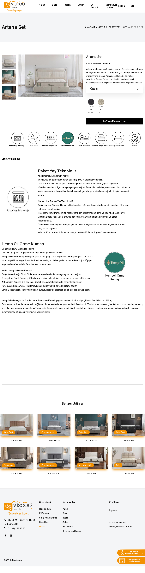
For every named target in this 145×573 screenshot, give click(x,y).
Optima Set (16, 440)
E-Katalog (44, 513)
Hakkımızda (45, 508)
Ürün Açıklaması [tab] (11, 158)
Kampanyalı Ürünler (72, 531)
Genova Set (128, 440)
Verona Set (53, 473)
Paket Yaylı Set (118, 27)
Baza (65, 513)
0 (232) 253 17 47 (16, 528)
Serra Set (91, 473)
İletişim (121, 6)
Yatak (65, 508)
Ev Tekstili (68, 526)
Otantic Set (16, 473)
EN (132, 6)
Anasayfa (91, 27)
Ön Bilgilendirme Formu (120, 526)
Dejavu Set (128, 473)
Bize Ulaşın (44, 522)
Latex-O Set (54, 440)
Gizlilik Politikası (117, 522)
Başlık (65, 517)
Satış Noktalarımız (48, 517)
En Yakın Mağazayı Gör (114, 121)
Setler (103, 27)
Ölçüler (114, 88)
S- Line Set (91, 440)
